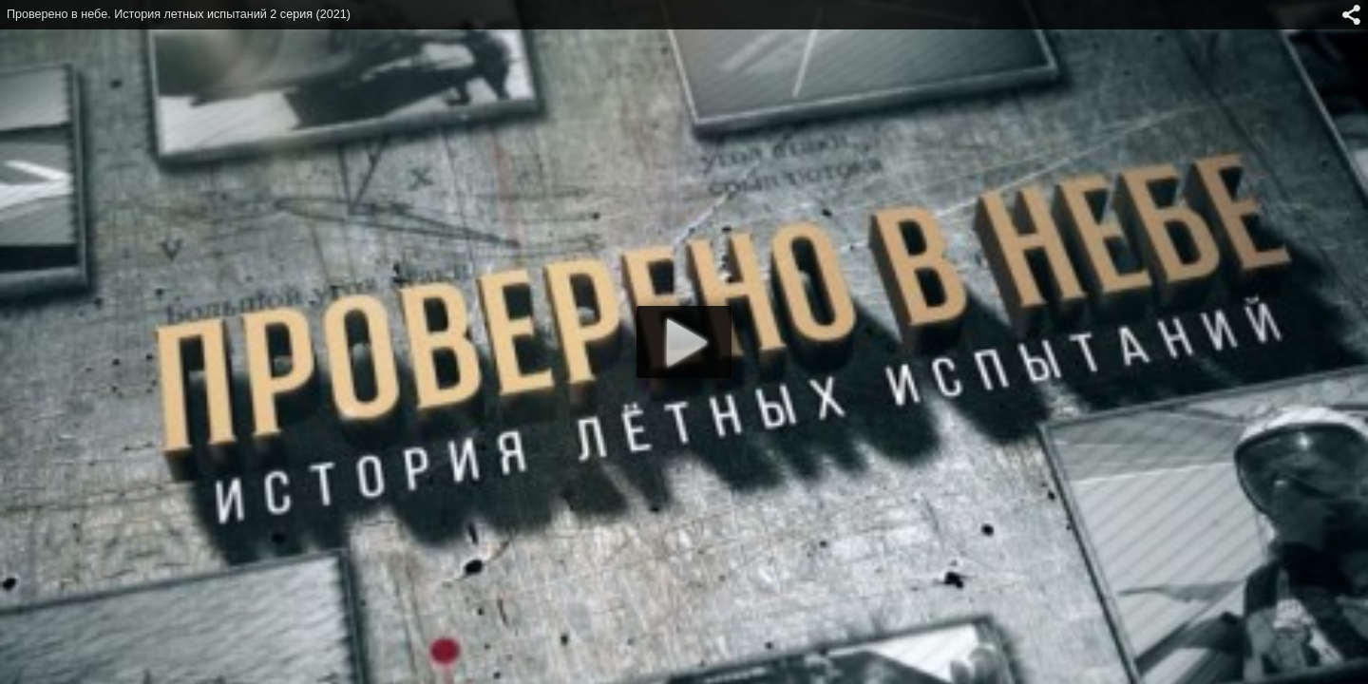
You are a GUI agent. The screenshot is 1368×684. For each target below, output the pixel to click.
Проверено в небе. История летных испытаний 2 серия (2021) (179, 14)
